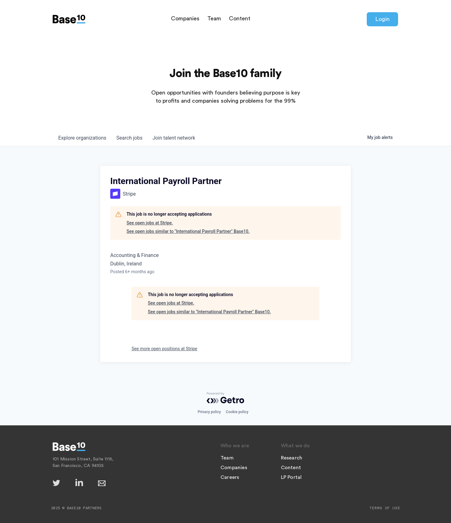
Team (214, 18)
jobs (130, 138)
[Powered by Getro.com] (225, 397)
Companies (185, 18)
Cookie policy (237, 412)
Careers (229, 477)
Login (382, 19)
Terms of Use (385, 508)
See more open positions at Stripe (164, 348)
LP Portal (291, 477)
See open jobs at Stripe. (150, 222)
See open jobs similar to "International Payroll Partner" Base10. (188, 231)
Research (292, 457)
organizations (82, 138)
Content (239, 18)
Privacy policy (209, 412)
